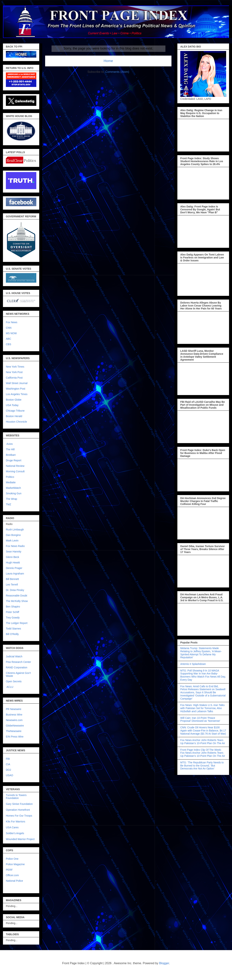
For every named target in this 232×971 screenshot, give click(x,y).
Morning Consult (15, 471)
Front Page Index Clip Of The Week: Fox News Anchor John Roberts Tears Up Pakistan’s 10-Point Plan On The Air (202, 753)
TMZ (8, 504)
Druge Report (13, 460)
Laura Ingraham (15, 573)
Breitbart (11, 454)
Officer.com (12, 875)
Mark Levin (12, 540)
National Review (15, 465)
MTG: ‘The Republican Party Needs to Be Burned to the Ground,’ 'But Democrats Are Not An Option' (202, 765)
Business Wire (14, 714)
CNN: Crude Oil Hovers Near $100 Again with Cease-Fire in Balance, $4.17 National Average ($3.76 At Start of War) (203, 730)
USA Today (12, 405)
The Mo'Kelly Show (17, 601)
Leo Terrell (12, 584)
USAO (9, 775)
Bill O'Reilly (12, 634)
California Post (14, 377)
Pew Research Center (18, 661)
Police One (12, 858)
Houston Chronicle (16, 421)
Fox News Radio (15, 546)
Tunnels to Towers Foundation (16, 797)
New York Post (14, 372)
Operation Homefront (18, 809)
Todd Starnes (13, 628)
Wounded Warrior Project (20, 839)
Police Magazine (15, 864)
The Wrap (11, 498)
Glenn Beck (12, 557)
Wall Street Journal (17, 383)
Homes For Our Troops (19, 815)
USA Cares (12, 827)
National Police (14, 880)
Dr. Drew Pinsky (15, 590)
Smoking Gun (13, 493)
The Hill (10, 449)
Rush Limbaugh (15, 529)
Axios (9, 443)
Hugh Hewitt (13, 562)
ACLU (9, 686)
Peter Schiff (12, 612)
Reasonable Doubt (16, 595)
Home (108, 61)
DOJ (8, 769)
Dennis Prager (14, 568)
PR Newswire (13, 709)
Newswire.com (14, 720)
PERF (9, 869)
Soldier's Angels (15, 833)
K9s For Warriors (15, 821)
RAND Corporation (16, 667)
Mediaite (11, 482)
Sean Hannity (13, 551)
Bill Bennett (12, 579)
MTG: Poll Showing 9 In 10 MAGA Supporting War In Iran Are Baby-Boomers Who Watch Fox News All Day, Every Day (203, 675)
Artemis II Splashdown (193, 663)
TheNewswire (13, 731)
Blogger (164, 963)
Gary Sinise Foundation (19, 803)
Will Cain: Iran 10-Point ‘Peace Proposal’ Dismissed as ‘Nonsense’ (200, 719)
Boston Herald (14, 416)
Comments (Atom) (117, 71)
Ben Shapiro (13, 606)
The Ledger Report (17, 623)
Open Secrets (14, 681)
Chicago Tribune (15, 410)
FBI (8, 758)
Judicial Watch (14, 656)
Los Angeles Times (17, 394)
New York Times (15, 366)
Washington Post (15, 388)
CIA (8, 764)
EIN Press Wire (14, 736)
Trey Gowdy (13, 617)
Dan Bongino (13, 535)
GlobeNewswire (15, 725)
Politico (10, 476)
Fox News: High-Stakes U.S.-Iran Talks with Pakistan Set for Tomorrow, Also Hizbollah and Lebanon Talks (202, 708)
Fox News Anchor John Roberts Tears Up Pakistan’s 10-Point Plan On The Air (202, 742)
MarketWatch (13, 487)
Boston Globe (13, 399)
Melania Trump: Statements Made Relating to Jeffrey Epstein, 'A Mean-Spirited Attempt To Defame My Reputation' (201, 653)
